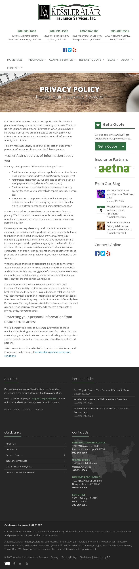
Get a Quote (107, 146)
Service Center (35, 455)
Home (7, 409)
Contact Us (35, 449)
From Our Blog (107, 183)
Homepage (14, 59)
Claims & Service (61, 60)
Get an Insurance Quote (35, 466)
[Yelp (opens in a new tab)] (74, 50)
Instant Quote (91, 60)
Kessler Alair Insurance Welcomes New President (115, 212)
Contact (14, 68)
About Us (35, 443)
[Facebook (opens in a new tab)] (65, 50)
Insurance (36, 60)
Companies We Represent (35, 472)
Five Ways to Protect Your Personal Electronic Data (115, 196)
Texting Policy (69, 557)
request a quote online (44, 398)
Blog (112, 60)
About (126, 60)
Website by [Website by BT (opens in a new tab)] (102, 557)
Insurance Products (35, 460)
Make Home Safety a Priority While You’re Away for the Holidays (115, 228)
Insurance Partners (111, 159)
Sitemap (39, 409)
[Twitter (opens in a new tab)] (69, 50)
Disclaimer (85, 557)
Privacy (55, 557)
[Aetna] (115, 169)
